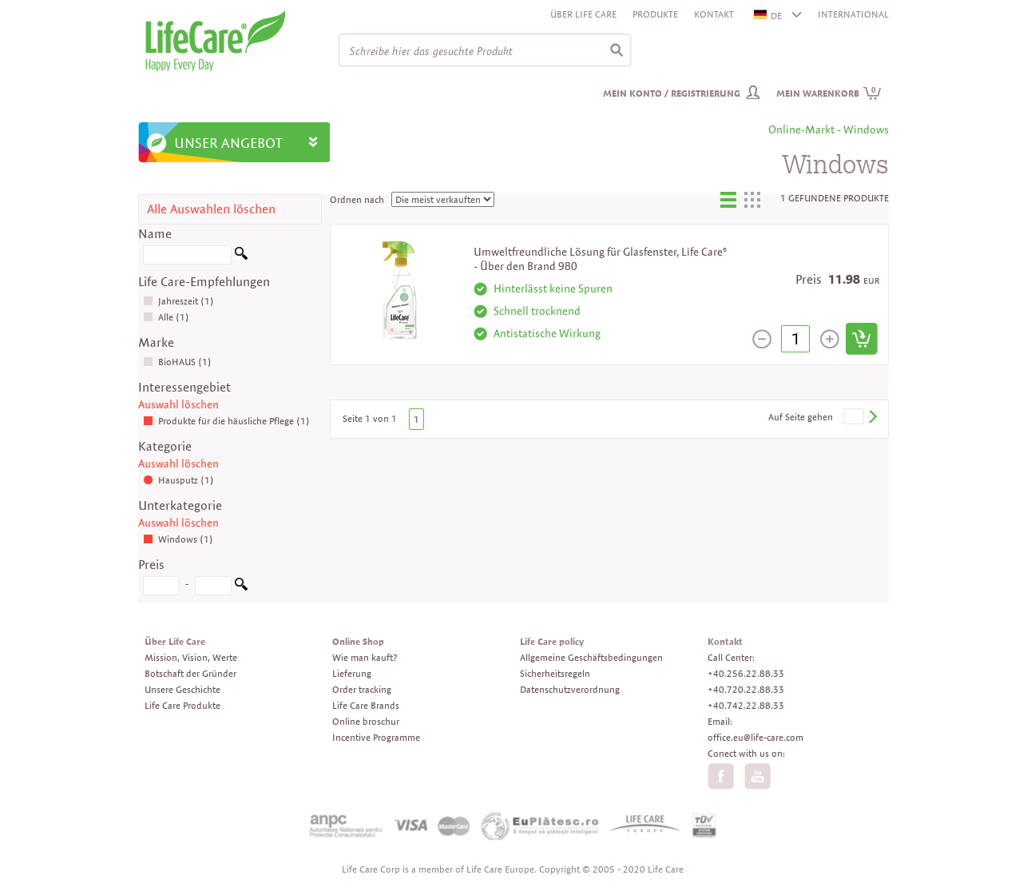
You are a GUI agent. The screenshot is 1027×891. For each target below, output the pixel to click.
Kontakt (714, 14)
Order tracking (361, 689)
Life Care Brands (365, 705)
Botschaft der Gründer (190, 673)
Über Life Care (583, 14)
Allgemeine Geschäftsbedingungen (591, 657)
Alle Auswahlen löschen (211, 209)
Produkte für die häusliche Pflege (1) (226, 421)
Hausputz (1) (178, 480)
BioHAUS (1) (177, 362)
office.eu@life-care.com (755, 737)
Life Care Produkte (182, 705)
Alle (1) (166, 317)
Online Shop (358, 641)
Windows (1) (178, 539)
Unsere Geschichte (182, 689)
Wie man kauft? (364, 657)
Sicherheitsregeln (555, 673)
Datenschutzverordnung (570, 689)
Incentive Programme (376, 737)
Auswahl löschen (178, 404)
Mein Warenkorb (829, 93)
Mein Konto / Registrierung (671, 93)
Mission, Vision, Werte (191, 657)
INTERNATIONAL (853, 14)
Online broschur (365, 721)
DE (768, 16)
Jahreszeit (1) (178, 301)
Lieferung (351, 673)
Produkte (655, 14)
